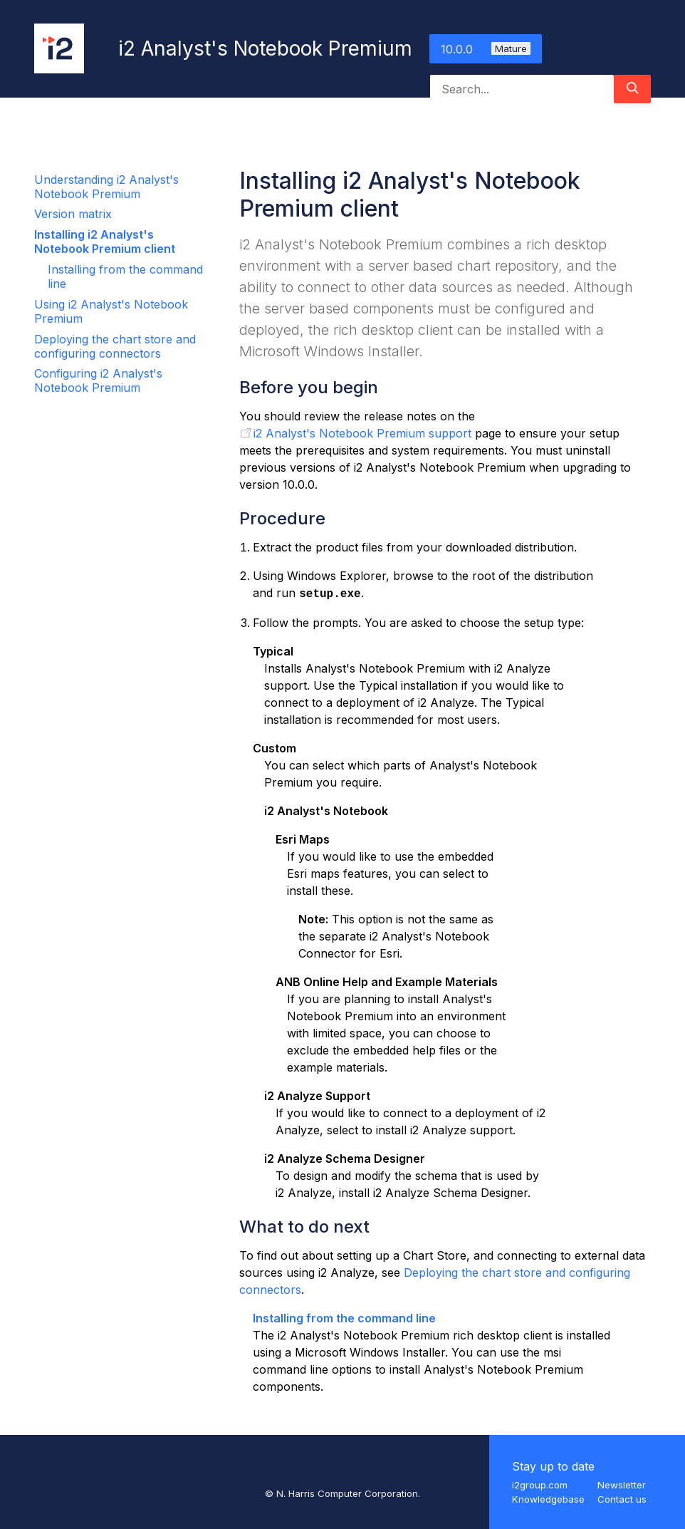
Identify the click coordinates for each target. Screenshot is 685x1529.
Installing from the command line (344, 1318)
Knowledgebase (548, 1499)
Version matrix (73, 214)
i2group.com (540, 1485)
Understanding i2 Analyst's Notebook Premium (106, 186)
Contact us (622, 1499)
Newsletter (621, 1485)
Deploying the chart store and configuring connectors (115, 346)
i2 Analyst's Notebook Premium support (362, 433)
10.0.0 (485, 49)
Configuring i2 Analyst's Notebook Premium (98, 380)
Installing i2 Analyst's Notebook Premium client (104, 241)
